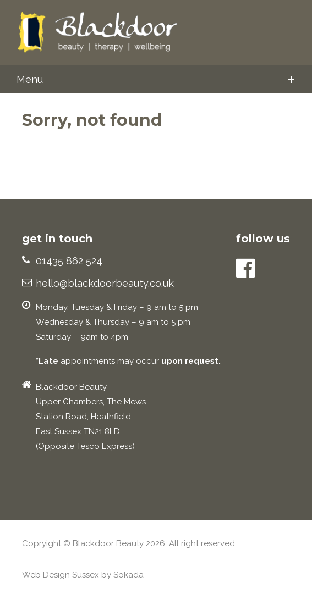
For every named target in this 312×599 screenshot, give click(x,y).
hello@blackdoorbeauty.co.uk (105, 283)
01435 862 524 (69, 261)
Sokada (128, 575)
